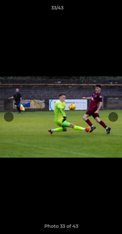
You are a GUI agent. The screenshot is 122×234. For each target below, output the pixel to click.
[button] (98, 9)
